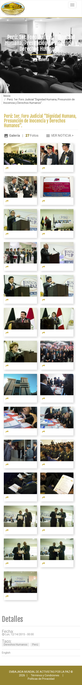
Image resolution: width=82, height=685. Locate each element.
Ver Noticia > (62, 135)
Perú (35, 644)
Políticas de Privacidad (41, 678)
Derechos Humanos (15, 644)
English (6, 652)
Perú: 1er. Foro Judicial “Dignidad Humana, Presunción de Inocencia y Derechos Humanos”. (40, 121)
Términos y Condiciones (45, 675)
